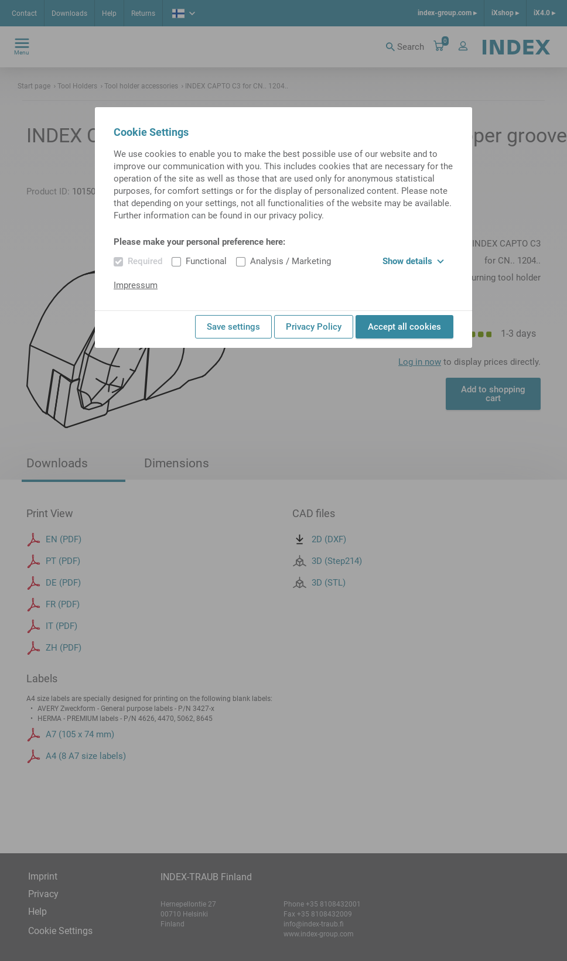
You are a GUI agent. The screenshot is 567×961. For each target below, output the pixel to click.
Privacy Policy (313, 327)
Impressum (136, 285)
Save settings (233, 327)
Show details (413, 261)
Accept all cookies (404, 327)
